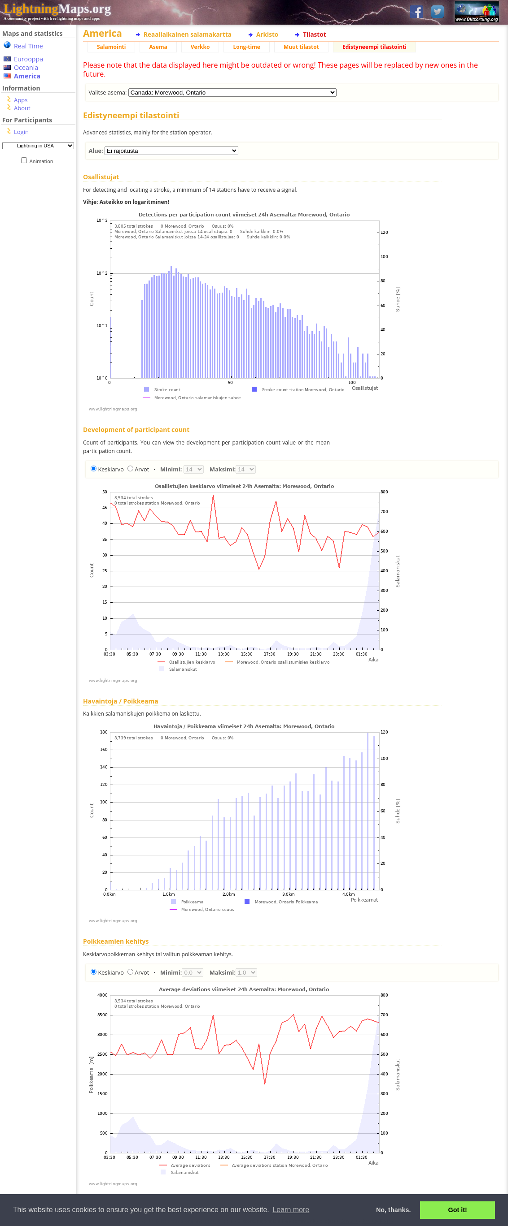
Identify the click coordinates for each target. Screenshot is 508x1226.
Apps (20, 100)
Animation (43, 161)
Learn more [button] (290, 1209)
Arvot (142, 469)
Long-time (246, 47)
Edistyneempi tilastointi (374, 47)
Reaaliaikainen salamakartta (188, 34)
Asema (158, 47)
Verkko (200, 47)
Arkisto (267, 34)
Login (21, 132)
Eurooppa (28, 59)
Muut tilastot (301, 47)
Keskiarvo (111, 469)
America (27, 76)
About (22, 108)
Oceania (26, 67)
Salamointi (111, 47)
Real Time (28, 46)
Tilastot (314, 34)
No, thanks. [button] (393, 1209)
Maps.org (57, 8)
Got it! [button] (457, 1209)
